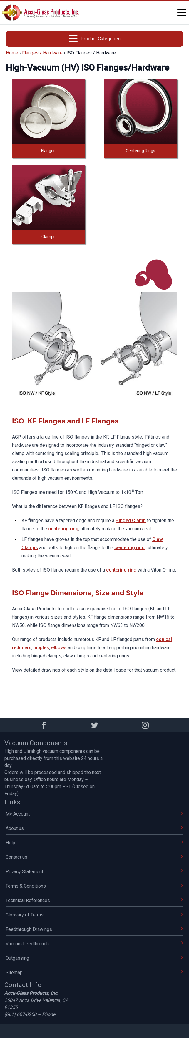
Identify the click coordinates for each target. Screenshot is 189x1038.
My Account (94, 814)
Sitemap (94, 972)
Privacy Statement (94, 871)
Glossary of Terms (94, 915)
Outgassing (94, 958)
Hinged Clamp (131, 520)
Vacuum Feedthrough (94, 943)
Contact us (94, 857)
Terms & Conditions (94, 886)
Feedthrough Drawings (94, 929)
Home (12, 53)
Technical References (94, 900)
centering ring (63, 529)
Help (94, 843)
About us (94, 828)
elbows (59, 647)
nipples (41, 647)
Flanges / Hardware (42, 53)
